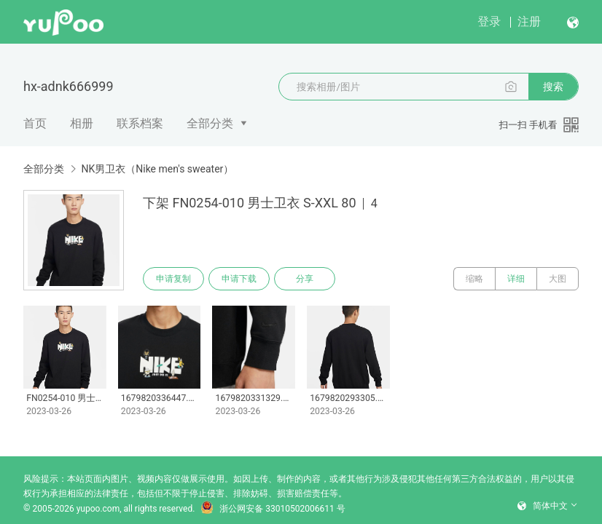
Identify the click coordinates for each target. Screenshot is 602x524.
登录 (489, 21)
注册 (529, 21)
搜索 (553, 86)
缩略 (474, 279)
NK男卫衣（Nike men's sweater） (157, 169)
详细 (516, 279)
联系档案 (140, 123)
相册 (81, 123)
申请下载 (239, 279)
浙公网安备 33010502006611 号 (272, 509)
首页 (35, 123)
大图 (557, 279)
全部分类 (210, 123)
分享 (304, 279)
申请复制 (173, 279)
